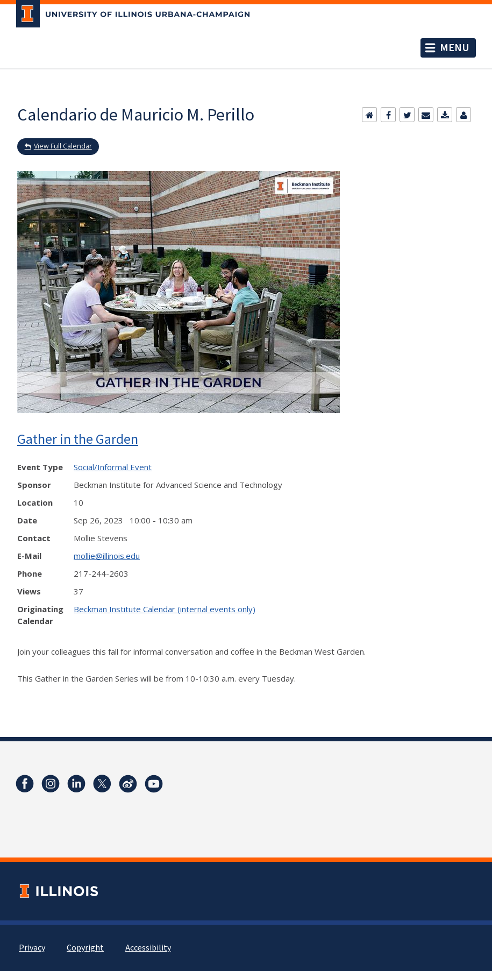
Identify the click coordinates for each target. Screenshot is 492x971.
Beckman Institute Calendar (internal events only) (164, 609)
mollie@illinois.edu (107, 555)
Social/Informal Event (113, 467)
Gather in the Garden (77, 439)
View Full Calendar (63, 146)
